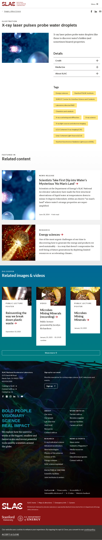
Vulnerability (53, 493)
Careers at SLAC (76, 425)
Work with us (77, 411)
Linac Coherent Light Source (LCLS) (69, 136)
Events (72, 453)
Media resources (76, 449)
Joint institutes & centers (54, 477)
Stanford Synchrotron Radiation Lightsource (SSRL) (75, 142)
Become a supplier (77, 418)
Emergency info (60, 503)
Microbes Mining (81, 316)
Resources (48, 429)
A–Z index (70, 493)
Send (100, 11)
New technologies (51, 449)
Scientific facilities (51, 474)
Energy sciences (62, 93)
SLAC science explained (53, 464)
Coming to (9, 386)
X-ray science (91, 117)
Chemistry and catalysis (64, 111)
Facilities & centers (54, 470)
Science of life (49, 457)
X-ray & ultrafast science (54, 442)
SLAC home (31, 503)
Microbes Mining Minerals (50, 313)
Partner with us (76, 414)
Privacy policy (62, 490)
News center (75, 442)
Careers (72, 503)
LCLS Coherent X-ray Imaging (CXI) (69, 130)
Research (49, 439)
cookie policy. (89, 529)
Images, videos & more (12, 11)
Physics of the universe (53, 453)
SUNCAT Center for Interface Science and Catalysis (75, 99)
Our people (48, 418)
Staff (49, 490)
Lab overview (49, 421)
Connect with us (50, 432)
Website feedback (83, 493)
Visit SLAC (48, 425)
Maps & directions (45, 503)
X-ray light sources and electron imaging (71, 123)
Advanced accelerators (53, 446)
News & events (77, 439)
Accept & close (10, 534)
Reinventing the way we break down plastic (16, 318)
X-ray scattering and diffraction (67, 117)
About (47, 411)
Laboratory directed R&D (65, 105)
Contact (7, 392)
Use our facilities (76, 421)
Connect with (9, 389)
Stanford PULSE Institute (84, 93)
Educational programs (78, 457)
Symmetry (79, 446)
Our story (48, 414)
